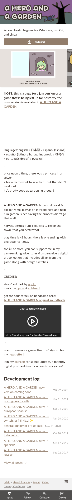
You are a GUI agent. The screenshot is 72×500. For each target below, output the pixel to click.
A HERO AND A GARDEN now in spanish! (26, 443)
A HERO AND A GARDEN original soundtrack (34, 300)
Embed (45, 482)
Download (36, 42)
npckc (32, 284)
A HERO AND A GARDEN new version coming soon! (24, 389)
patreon (19, 361)
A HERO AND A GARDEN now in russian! (26, 452)
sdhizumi (34, 288)
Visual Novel (18, 486)
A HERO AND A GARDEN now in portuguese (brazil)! (26, 399)
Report (36, 482)
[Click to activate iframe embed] (32, 321)
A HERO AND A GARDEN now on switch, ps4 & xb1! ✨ (26, 418)
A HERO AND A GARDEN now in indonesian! (26, 433)
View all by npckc (21, 482)
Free (29, 486)
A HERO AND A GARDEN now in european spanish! (26, 409)
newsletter (16, 354)
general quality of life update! (23, 425)
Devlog (62, 495)
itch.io (7, 482)
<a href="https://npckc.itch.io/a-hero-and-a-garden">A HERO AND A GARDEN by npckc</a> (36, 128)
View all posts (13, 462)
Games (7, 486)
